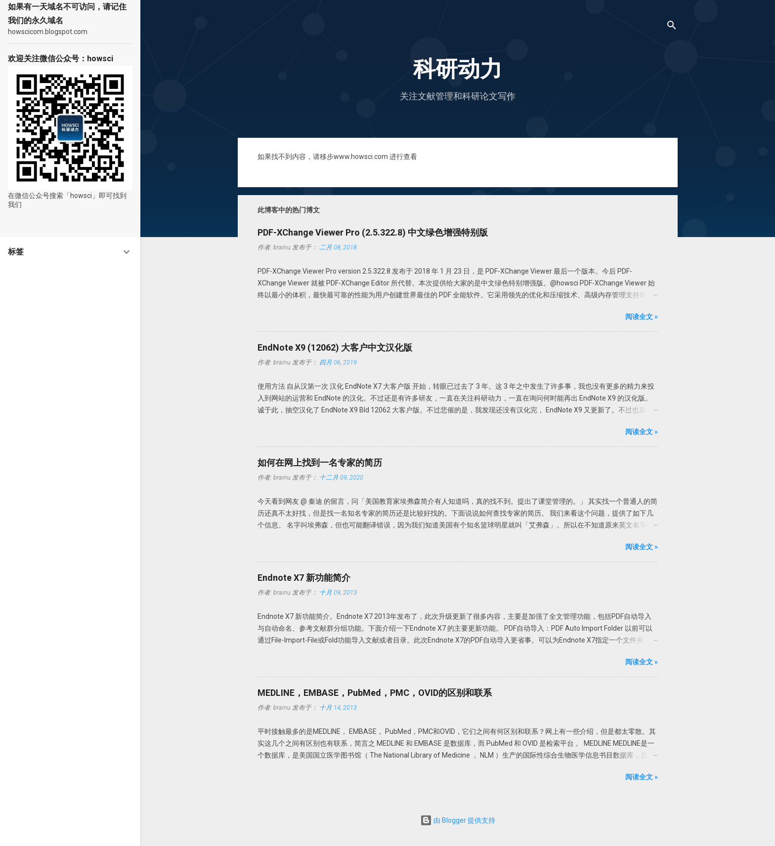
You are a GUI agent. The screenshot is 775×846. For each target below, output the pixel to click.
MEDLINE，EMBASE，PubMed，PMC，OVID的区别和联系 (375, 692)
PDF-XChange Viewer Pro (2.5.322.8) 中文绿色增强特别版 (373, 232)
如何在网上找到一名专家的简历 (320, 462)
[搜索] (672, 27)
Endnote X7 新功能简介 (304, 577)
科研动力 (457, 69)
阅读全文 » (641, 317)
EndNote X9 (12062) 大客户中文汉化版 (335, 347)
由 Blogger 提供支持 (457, 820)
